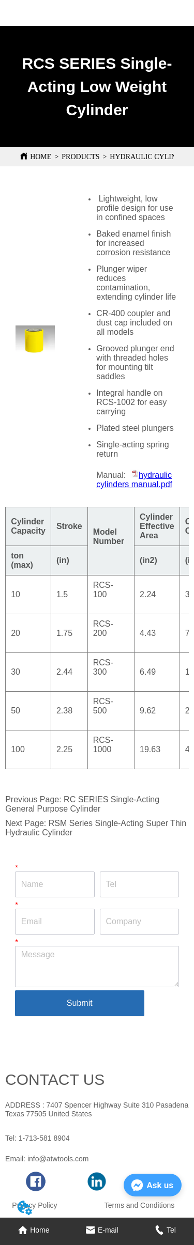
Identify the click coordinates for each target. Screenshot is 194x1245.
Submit (80, 1003)
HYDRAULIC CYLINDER (150, 157)
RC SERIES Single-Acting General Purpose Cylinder (82, 804)
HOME (40, 157)
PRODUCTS (80, 157)
